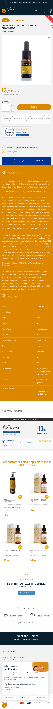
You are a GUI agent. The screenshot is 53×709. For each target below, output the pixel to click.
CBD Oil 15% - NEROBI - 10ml (38, 501)
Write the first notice (8, 32)
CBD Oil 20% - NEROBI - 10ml (38, 551)
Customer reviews (12, 411)
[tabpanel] (26, 60)
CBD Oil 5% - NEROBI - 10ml (12, 551)
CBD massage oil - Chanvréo (10, 501)
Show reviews (22, 135)
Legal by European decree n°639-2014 (26, 161)
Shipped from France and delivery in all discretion (22, 147)
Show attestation (12, 432)
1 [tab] (49, 38)
